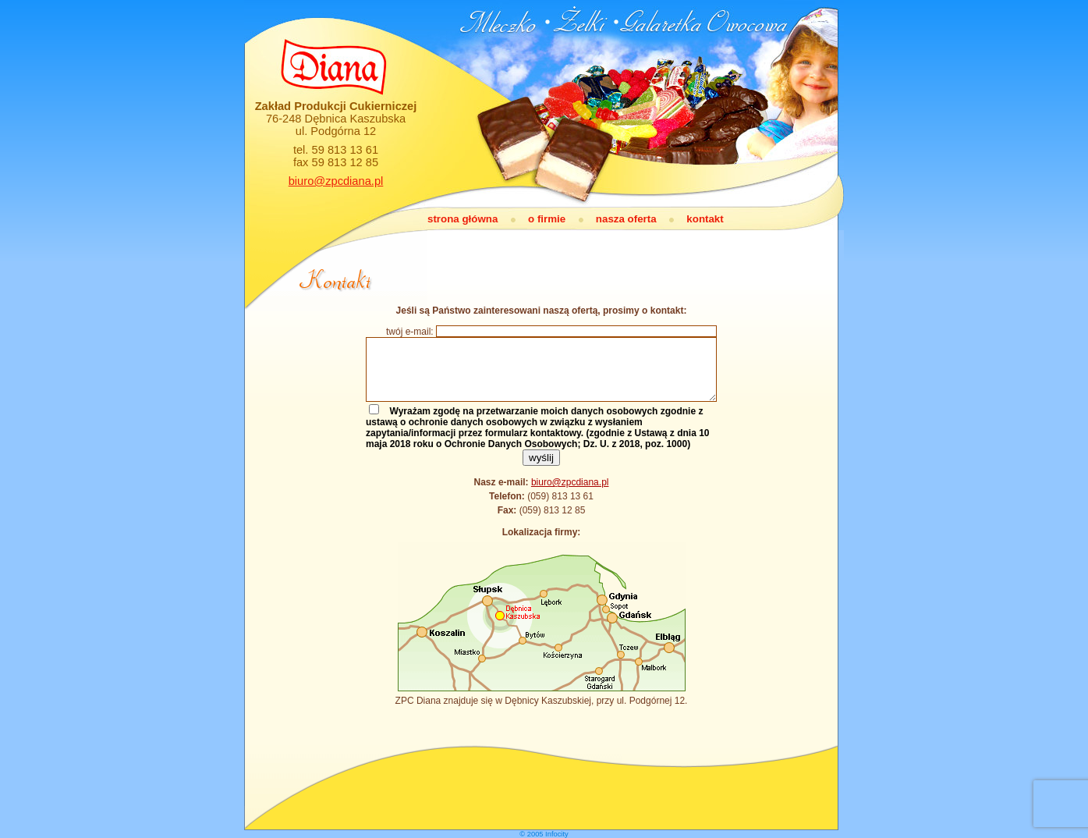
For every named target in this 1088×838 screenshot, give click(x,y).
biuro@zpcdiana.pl (336, 181)
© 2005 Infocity (543, 834)
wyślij (541, 457)
